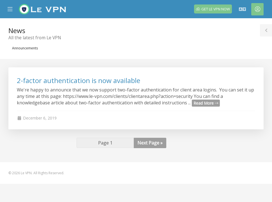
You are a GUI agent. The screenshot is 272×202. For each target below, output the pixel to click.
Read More (205, 103)
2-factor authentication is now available (78, 80)
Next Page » (150, 143)
